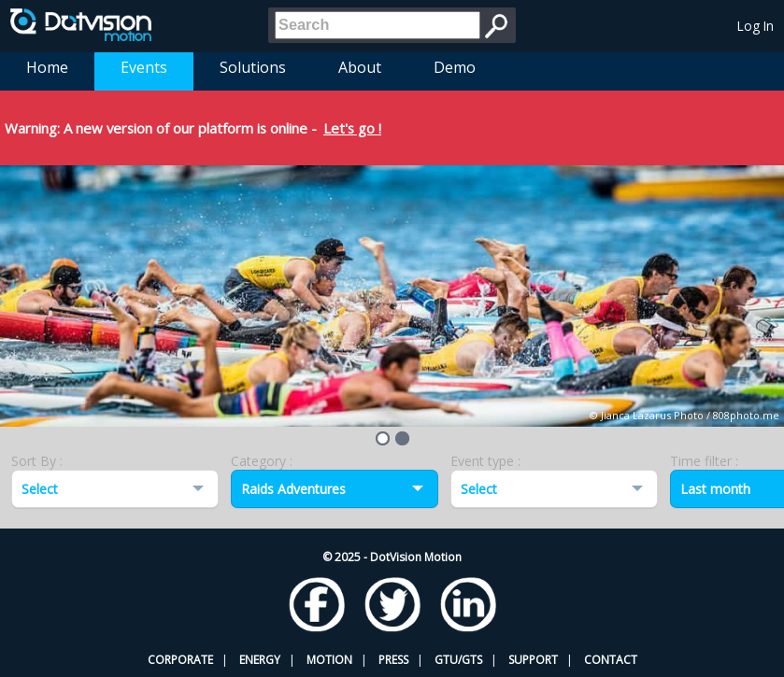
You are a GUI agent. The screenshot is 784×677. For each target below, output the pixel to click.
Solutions (253, 67)
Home (47, 67)
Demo (455, 67)
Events (144, 67)
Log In (755, 26)
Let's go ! (352, 128)
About (359, 67)
